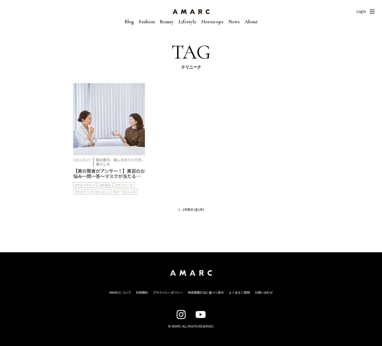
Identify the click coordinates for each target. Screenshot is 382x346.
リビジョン (100, 192)
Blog (129, 22)
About (251, 22)
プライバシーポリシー (168, 292)
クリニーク (125, 185)
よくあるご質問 (239, 292)
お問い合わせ (264, 292)
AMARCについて (120, 292)
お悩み (106, 185)
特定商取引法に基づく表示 (206, 292)
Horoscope (212, 22)
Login (361, 11)
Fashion (147, 22)
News (234, 22)
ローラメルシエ (125, 192)
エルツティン (86, 185)
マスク (81, 192)
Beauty (167, 22)
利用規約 (142, 292)
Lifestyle (187, 22)
